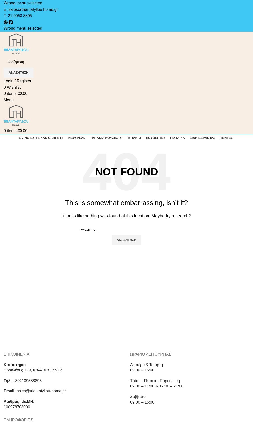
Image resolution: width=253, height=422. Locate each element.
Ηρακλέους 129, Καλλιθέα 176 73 (33, 370)
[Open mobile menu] (9, 100)
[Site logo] (16, 43)
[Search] (126, 62)
